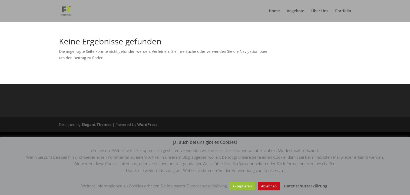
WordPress (147, 124)
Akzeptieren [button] (242, 186)
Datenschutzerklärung (305, 185)
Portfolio (343, 11)
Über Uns (319, 11)
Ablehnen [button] (269, 186)
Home (274, 11)
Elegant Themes (96, 124)
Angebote (295, 11)
